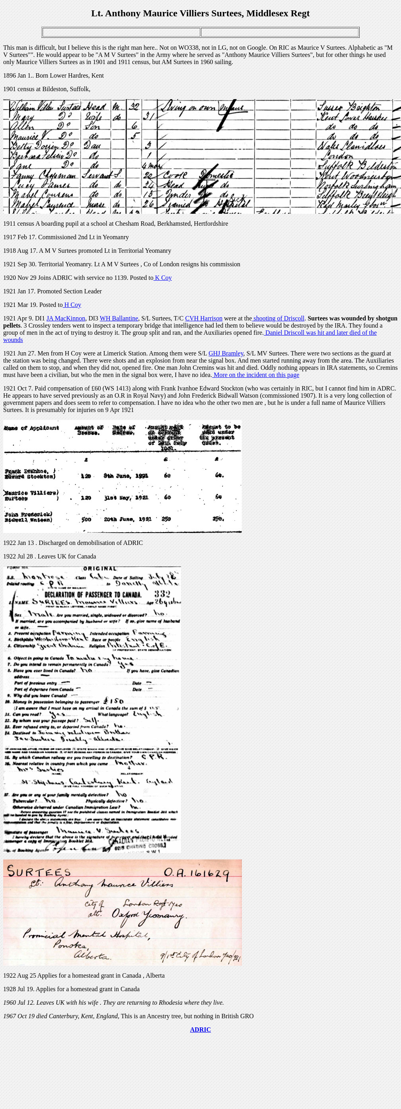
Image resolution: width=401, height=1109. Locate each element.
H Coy (72, 304)
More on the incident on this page (255, 374)
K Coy (163, 277)
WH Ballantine (119, 318)
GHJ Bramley (225, 353)
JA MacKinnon (66, 318)
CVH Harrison (203, 318)
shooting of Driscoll (278, 318)
